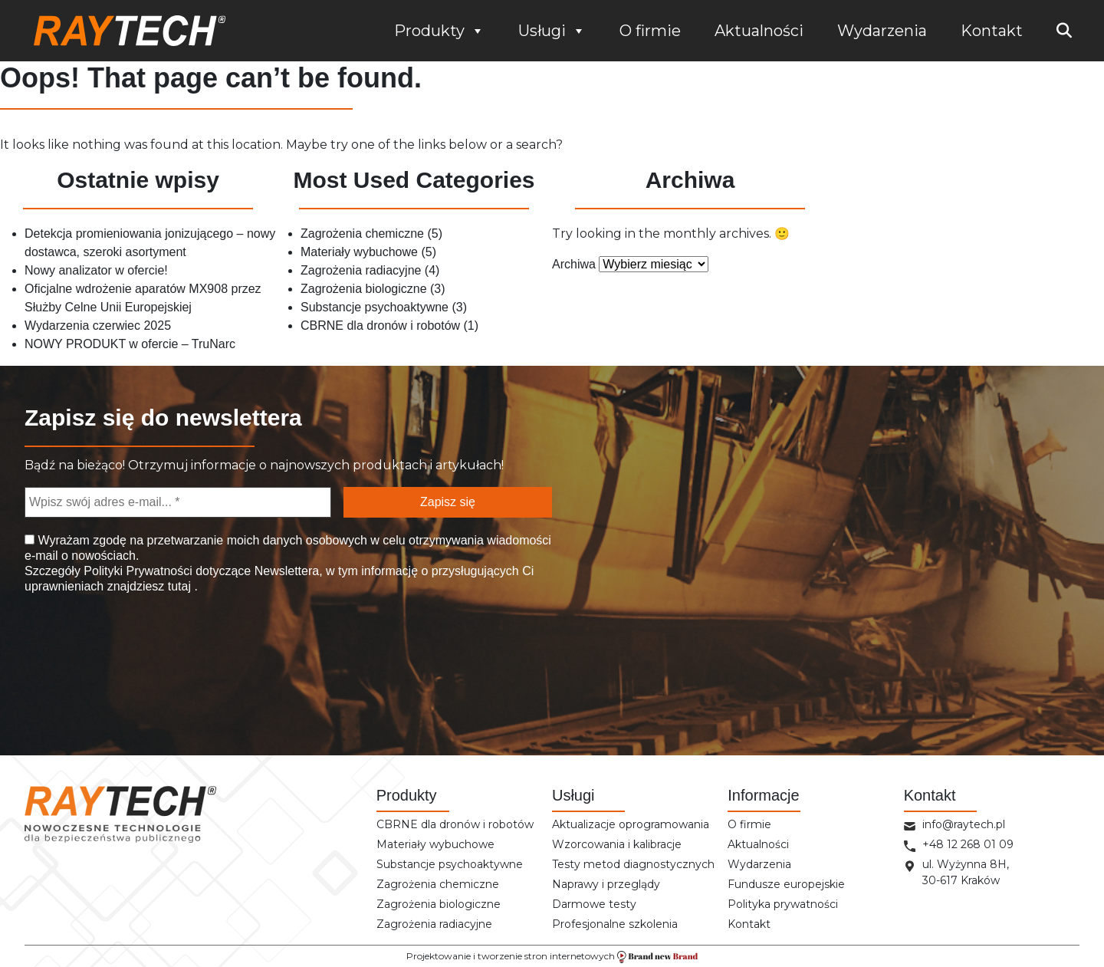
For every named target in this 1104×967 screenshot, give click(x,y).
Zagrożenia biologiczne (364, 288)
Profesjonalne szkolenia (615, 924)
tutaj (179, 586)
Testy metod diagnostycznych (633, 864)
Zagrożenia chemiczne (362, 233)
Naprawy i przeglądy (606, 884)
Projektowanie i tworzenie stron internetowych (551, 956)
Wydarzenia (882, 30)
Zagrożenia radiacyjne (361, 270)
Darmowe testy (594, 904)
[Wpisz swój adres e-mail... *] (178, 502)
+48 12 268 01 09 (968, 844)
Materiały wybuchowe (359, 251)
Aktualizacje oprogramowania (630, 824)
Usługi (552, 30)
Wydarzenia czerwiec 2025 (98, 325)
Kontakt (992, 30)
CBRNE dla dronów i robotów (380, 325)
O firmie (650, 30)
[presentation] (103, 662)
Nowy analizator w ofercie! (96, 270)
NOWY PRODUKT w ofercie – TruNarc (130, 343)
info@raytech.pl (963, 824)
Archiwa (574, 264)
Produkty (439, 30)
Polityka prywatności (783, 904)
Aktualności (759, 30)
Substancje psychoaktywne (375, 307)
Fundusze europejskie (786, 884)
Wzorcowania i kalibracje (617, 844)
